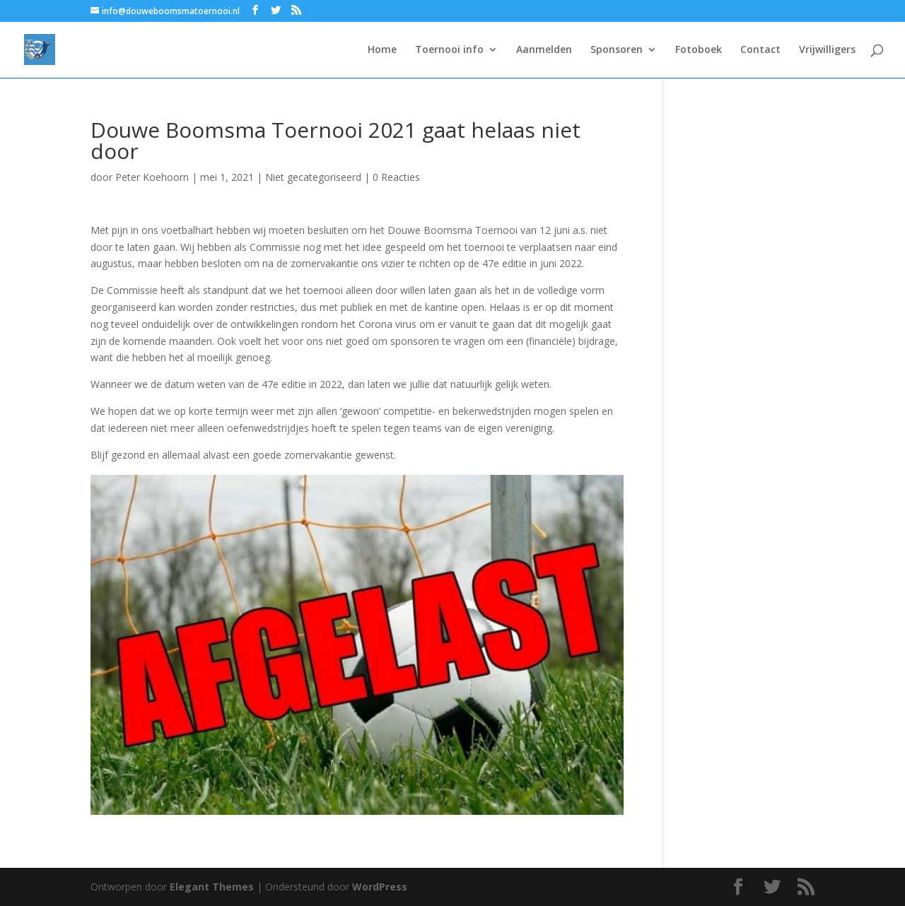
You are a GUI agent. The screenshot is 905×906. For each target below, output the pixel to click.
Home (382, 50)
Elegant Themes (212, 886)
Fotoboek (698, 50)
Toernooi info (449, 50)
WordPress (379, 886)
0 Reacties (396, 177)
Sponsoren (616, 50)
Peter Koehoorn (152, 177)
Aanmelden (544, 50)
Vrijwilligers (827, 50)
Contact (760, 50)
